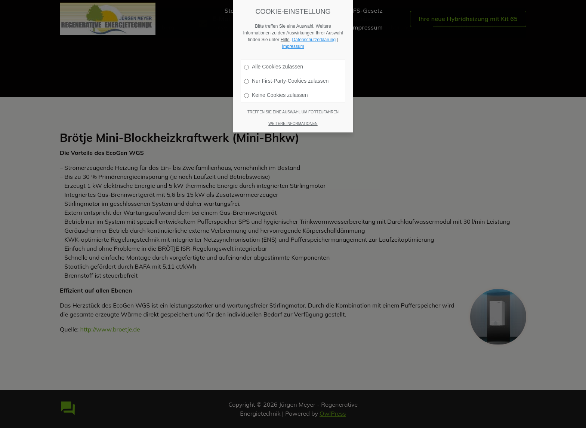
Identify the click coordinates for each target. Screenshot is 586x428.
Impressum (293, 43)
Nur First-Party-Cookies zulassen (286, 77)
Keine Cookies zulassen (276, 92)
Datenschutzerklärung (314, 36)
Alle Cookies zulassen (273, 63)
